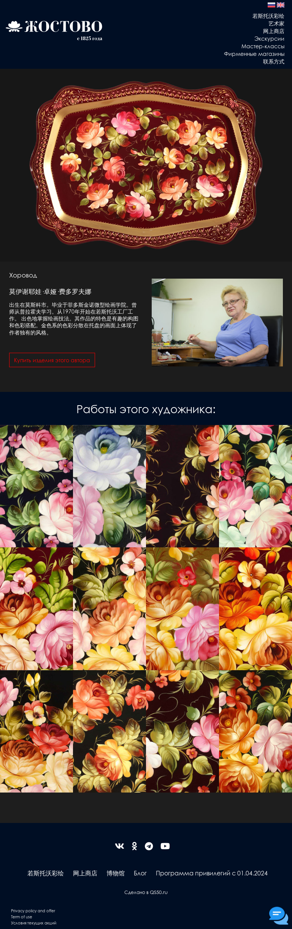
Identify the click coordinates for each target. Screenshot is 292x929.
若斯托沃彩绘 (268, 15)
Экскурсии (269, 38)
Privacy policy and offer (33, 910)
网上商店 (273, 30)
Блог (140, 873)
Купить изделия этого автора (52, 360)
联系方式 (273, 61)
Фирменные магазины (254, 53)
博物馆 (115, 873)
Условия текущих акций (33, 922)
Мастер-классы (262, 46)
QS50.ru (159, 892)
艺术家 (276, 23)
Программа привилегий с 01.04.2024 (212, 873)
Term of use (21, 916)
